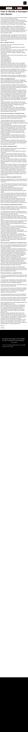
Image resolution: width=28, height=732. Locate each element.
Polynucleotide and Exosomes (7, 294)
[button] (25, 3)
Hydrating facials (5, 279)
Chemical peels (5, 288)
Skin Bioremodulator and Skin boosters (9, 284)
